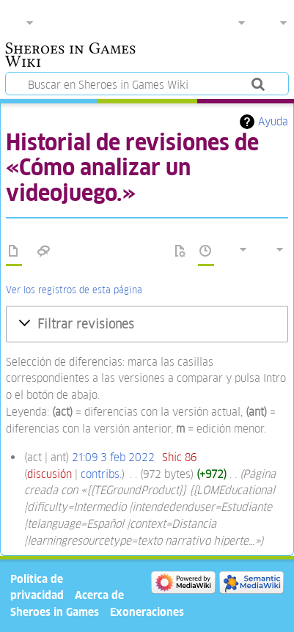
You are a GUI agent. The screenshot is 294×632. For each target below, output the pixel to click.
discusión (49, 474)
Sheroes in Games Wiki (70, 56)
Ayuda (273, 121)
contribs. (101, 474)
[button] (147, 324)
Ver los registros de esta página (74, 290)
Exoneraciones (147, 612)
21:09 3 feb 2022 (113, 457)
